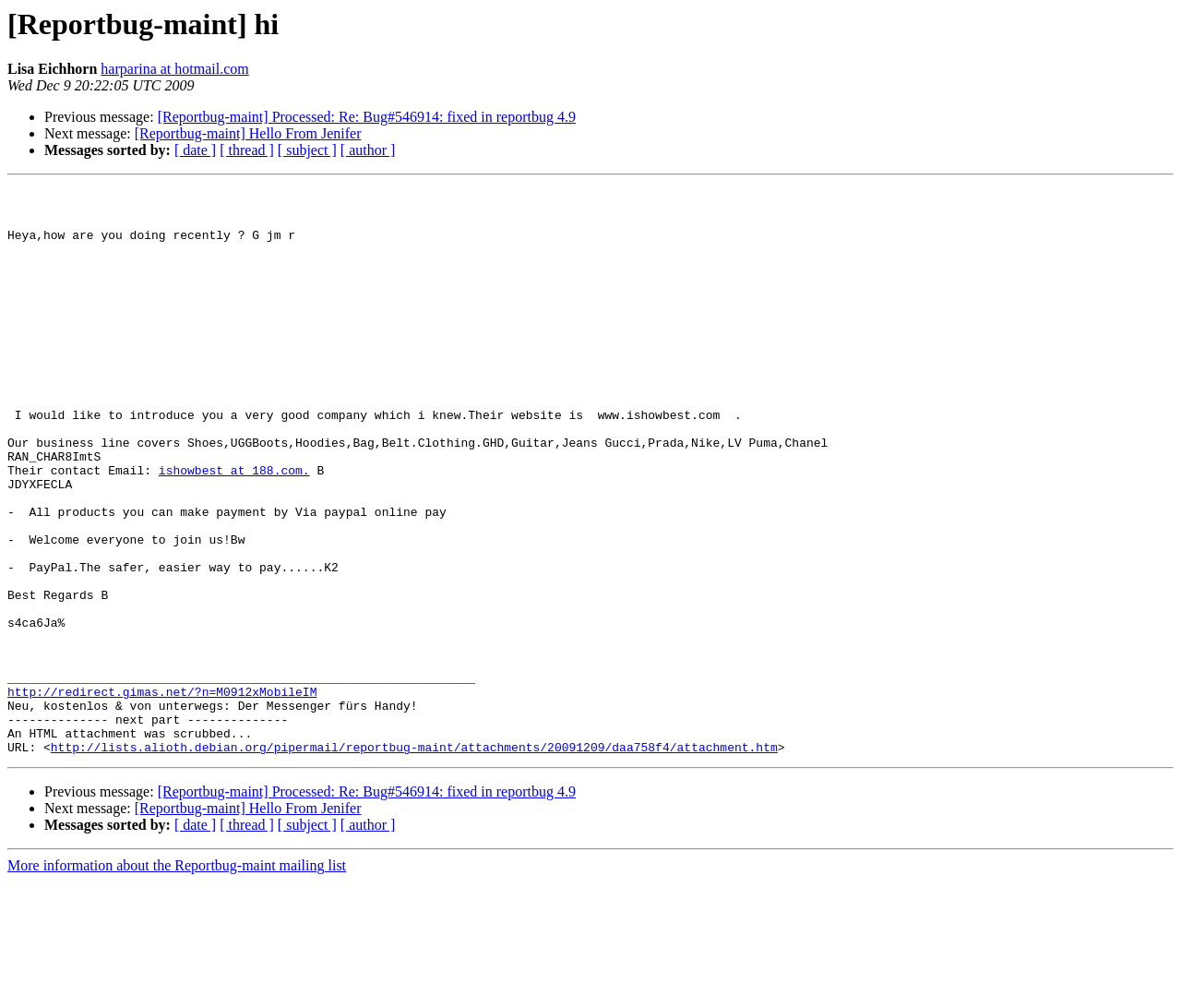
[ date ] (195, 150)
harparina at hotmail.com (174, 69)
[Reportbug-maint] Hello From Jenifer (248, 133)
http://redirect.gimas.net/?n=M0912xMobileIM (161, 793)
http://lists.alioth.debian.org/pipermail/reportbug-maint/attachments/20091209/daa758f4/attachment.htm (414, 860)
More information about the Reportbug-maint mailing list (176, 979)
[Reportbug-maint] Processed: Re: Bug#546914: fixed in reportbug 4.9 (367, 117)
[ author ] (368, 150)
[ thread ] (247, 150)
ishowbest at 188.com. (234, 528)
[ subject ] (307, 150)
